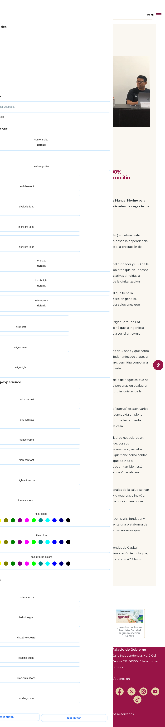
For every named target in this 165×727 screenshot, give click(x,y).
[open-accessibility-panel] (158, 365)
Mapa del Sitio (54, 673)
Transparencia (54, 650)
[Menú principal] (153, 15)
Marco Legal (93, 662)
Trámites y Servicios (59, 656)
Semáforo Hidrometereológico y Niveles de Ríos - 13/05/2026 (35, 632)
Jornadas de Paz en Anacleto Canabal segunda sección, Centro (130, 632)
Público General (27, 157)
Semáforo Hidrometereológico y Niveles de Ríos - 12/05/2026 (67, 632)
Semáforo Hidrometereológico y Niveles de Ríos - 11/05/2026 (98, 632)
